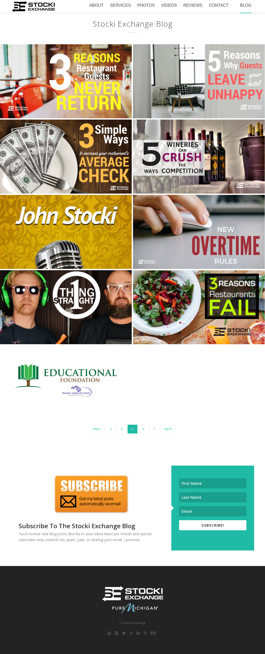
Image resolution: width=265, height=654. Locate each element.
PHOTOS (146, 5)
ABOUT (96, 5)
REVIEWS (192, 5)
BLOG (246, 5)
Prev (97, 429)
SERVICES (120, 5)
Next (168, 429)
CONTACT (221, 5)
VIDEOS (169, 5)
